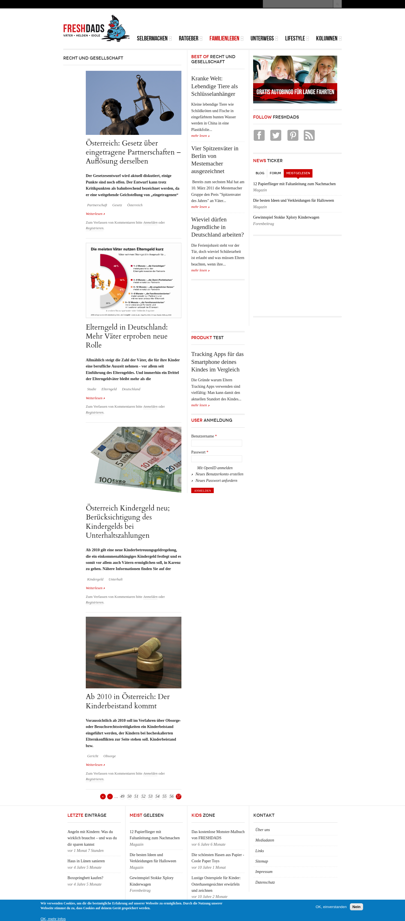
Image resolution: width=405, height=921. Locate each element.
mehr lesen (199, 136)
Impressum (264, 872)
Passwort (199, 452)
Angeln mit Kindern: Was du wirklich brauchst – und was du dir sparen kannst (92, 838)
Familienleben (227, 38)
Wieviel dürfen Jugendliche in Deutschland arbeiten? (217, 227)
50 (129, 796)
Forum (275, 173)
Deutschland (131, 389)
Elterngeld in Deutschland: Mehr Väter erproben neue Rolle (127, 336)
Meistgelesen (299, 172)
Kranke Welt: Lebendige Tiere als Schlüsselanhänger (214, 86)
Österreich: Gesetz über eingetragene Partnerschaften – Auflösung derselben (133, 152)
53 (150, 796)
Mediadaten (264, 840)
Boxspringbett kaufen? (85, 878)
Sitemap (261, 861)
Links (259, 851)
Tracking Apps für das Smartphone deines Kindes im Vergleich (217, 362)
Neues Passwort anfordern (216, 480)
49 (122, 796)
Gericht (92, 756)
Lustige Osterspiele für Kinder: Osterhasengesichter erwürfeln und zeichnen (216, 884)
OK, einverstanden (331, 907)
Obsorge (110, 756)
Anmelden (150, 222)
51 (136, 796)
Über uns (262, 830)
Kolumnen (329, 38)
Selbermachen (154, 38)
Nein (356, 907)
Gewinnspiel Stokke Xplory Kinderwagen (286, 217)
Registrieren (95, 228)
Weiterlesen (95, 214)
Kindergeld (95, 579)
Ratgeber (190, 38)
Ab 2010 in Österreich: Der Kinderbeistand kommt (128, 701)
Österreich (135, 205)
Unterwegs (264, 38)
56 (172, 796)
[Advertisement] (276, 22)
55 (164, 796)
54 (157, 796)
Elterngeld (109, 389)
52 (143, 796)
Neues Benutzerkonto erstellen (219, 474)
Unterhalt (116, 579)
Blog (260, 173)
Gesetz (117, 205)
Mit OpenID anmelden (215, 468)
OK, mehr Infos (53, 919)
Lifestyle (297, 38)
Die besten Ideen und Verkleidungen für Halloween (293, 200)
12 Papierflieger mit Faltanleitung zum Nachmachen (294, 184)
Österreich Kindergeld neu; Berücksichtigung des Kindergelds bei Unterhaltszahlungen (128, 521)
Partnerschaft (97, 205)
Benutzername (204, 436)
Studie (91, 389)
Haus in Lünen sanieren (86, 861)
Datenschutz (265, 882)
